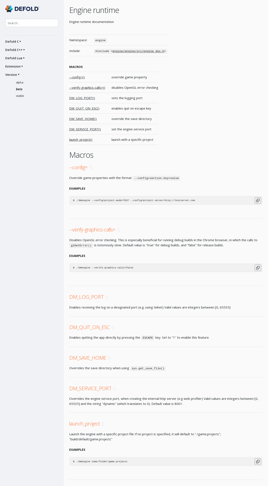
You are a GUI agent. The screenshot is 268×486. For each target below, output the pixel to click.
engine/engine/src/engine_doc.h (138, 51)
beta (19, 89)
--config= (78, 166)
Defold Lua (13, 58)
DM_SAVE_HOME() (83, 118)
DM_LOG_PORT (86, 295)
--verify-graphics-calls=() (87, 87)
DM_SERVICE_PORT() (85, 129)
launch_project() (80, 139)
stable (20, 96)
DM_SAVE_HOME (87, 356)
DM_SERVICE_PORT (90, 386)
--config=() (77, 77)
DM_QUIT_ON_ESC (89, 326)
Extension (13, 66)
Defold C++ (14, 50)
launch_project (84, 422)
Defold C (12, 41)
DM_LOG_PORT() (82, 97)
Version (11, 74)
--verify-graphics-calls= (92, 228)
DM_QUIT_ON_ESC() (84, 108)
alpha (19, 82)
